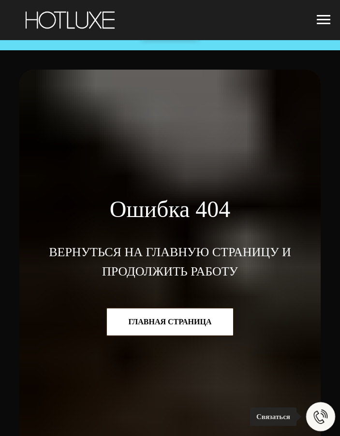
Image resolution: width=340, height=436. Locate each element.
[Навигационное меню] (323, 20)
